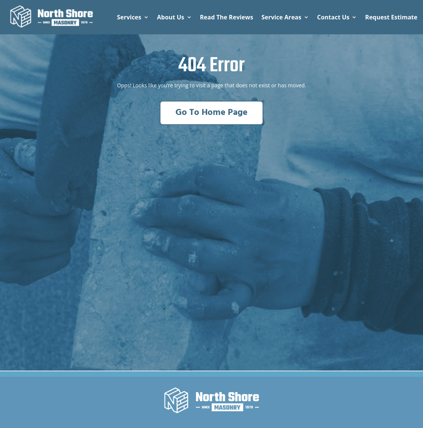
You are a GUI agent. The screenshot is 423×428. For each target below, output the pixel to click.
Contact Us (333, 17)
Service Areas (281, 17)
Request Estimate (391, 17)
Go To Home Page (211, 113)
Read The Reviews (226, 17)
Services (129, 17)
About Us (170, 17)
